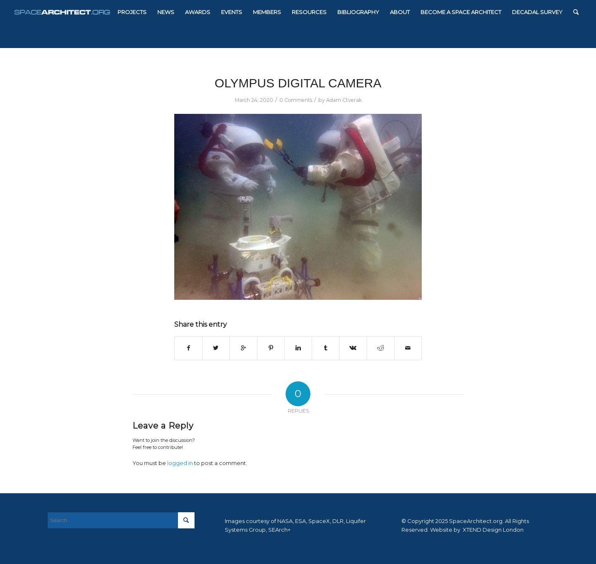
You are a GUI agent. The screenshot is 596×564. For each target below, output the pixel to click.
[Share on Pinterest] (270, 348)
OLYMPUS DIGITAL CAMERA (298, 83)
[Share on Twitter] (215, 348)
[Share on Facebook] (188, 348)
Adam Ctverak (344, 100)
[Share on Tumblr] (325, 348)
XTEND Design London (492, 529)
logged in (180, 463)
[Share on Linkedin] (298, 348)
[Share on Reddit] (380, 348)
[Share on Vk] (352, 348)
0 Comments (295, 100)
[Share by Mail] (407, 348)
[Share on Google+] (243, 348)
